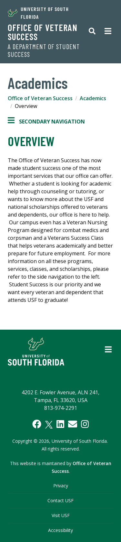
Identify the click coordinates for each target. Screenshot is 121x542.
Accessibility (60, 530)
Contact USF (60, 500)
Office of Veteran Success (42, 32)
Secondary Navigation (46, 121)
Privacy (60, 486)
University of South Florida (38, 13)
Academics (93, 98)
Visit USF (61, 515)
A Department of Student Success (44, 50)
